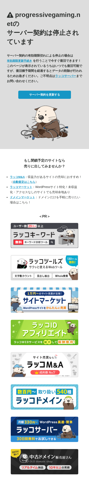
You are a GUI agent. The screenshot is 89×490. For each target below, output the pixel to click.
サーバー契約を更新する (44, 94)
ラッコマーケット (21, 187)
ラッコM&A (17, 177)
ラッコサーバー (65, 76)
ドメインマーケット (22, 197)
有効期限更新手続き (19, 60)
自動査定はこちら (24, 181)
